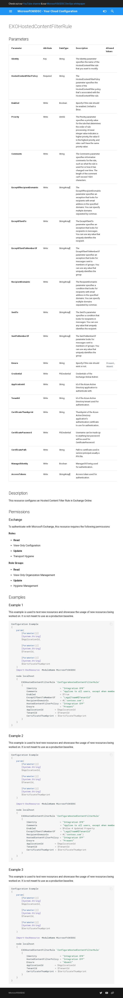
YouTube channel (32, 3)
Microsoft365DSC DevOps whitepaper (66, 3)
